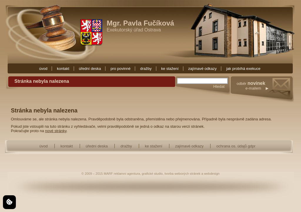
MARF (108, 173)
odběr (265, 91)
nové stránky (55, 131)
